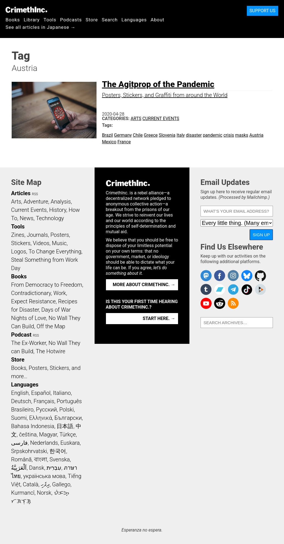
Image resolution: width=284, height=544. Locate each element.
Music (59, 243)
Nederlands (44, 442)
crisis (229, 135)
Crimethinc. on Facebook (219, 275)
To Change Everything (55, 251)
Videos (41, 243)
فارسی (19, 442)
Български (68, 418)
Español (40, 393)
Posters (59, 235)
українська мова (44, 476)
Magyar (48, 434)
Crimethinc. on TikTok (246, 289)
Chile (138, 135)
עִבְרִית (54, 467)
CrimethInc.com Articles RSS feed (233, 303)
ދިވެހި (45, 484)
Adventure (36, 201)
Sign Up (261, 234)
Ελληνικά (40, 418)
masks (241, 135)
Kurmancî (22, 492)
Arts (136, 118)
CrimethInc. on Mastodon (206, 275)
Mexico (109, 141)
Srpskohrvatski (29, 451)
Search (110, 19)
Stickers (21, 243)
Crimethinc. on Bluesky (246, 275)
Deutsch (21, 401)
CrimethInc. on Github (260, 275)
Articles (21, 193)
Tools (50, 19)
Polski (66, 409)
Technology (50, 218)
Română (21, 459)
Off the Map (51, 326)
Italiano (62, 393)
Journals (37, 235)
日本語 (65, 426)
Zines (17, 235)
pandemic (212, 135)
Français (44, 401)
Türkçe (67, 434)
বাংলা (40, 459)
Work (60, 293)
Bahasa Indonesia (32, 426)
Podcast (21, 334)
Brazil (107, 135)
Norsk (44, 492)
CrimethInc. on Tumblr (206, 289)
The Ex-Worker (28, 343)
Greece (151, 135)
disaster (194, 135)
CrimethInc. (26, 10)
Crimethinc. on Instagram (233, 275)
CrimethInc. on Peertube (260, 289)
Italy (180, 135)
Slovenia (167, 135)
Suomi (19, 418)
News (27, 218)
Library (32, 19)
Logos (18, 251)
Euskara (70, 442)
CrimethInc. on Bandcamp (219, 289)
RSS (35, 194)
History (57, 210)
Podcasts (71, 19)
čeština (28, 434)
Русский (46, 409)
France (124, 141)
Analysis (60, 201)
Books (13, 19)
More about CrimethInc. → (144, 284)
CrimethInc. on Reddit (219, 303)
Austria (256, 135)
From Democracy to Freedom (46, 284)
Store (92, 19)
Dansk (36, 467)
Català (30, 484)
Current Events (161, 118)
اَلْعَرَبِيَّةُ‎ (19, 467)
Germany (123, 135)
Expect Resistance (33, 301)
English (20, 393)
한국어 (57, 451)
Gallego (61, 484)
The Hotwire (50, 351)
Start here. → (159, 318)
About (157, 19)
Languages (134, 19)
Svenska (60, 459)
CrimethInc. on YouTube (206, 303)
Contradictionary (31, 293)
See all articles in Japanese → (40, 27)
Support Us (262, 10)
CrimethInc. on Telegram (233, 289)
